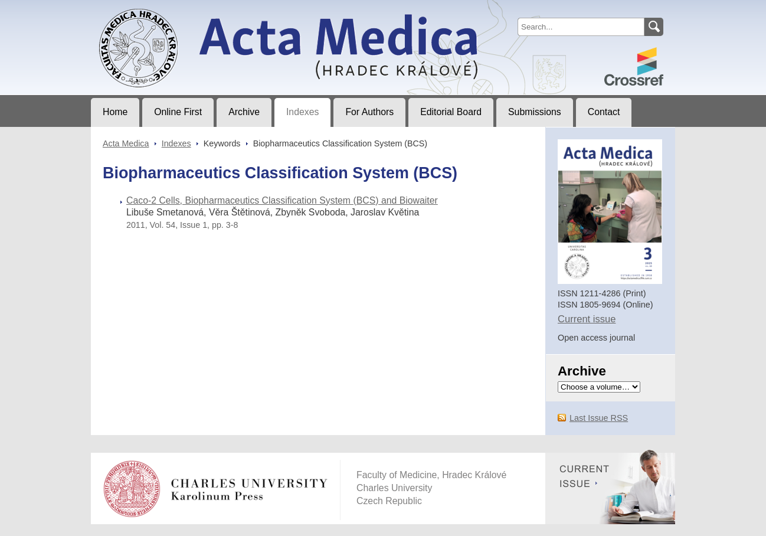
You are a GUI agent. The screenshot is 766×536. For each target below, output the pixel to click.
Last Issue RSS (598, 418)
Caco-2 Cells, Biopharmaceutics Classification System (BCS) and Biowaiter (282, 200)
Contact (604, 112)
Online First (178, 112)
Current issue (587, 319)
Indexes (302, 112)
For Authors (369, 112)
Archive (244, 112)
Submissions (534, 112)
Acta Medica (126, 143)
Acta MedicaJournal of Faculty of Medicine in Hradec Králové (189, 9)
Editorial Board (451, 112)
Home (115, 112)
